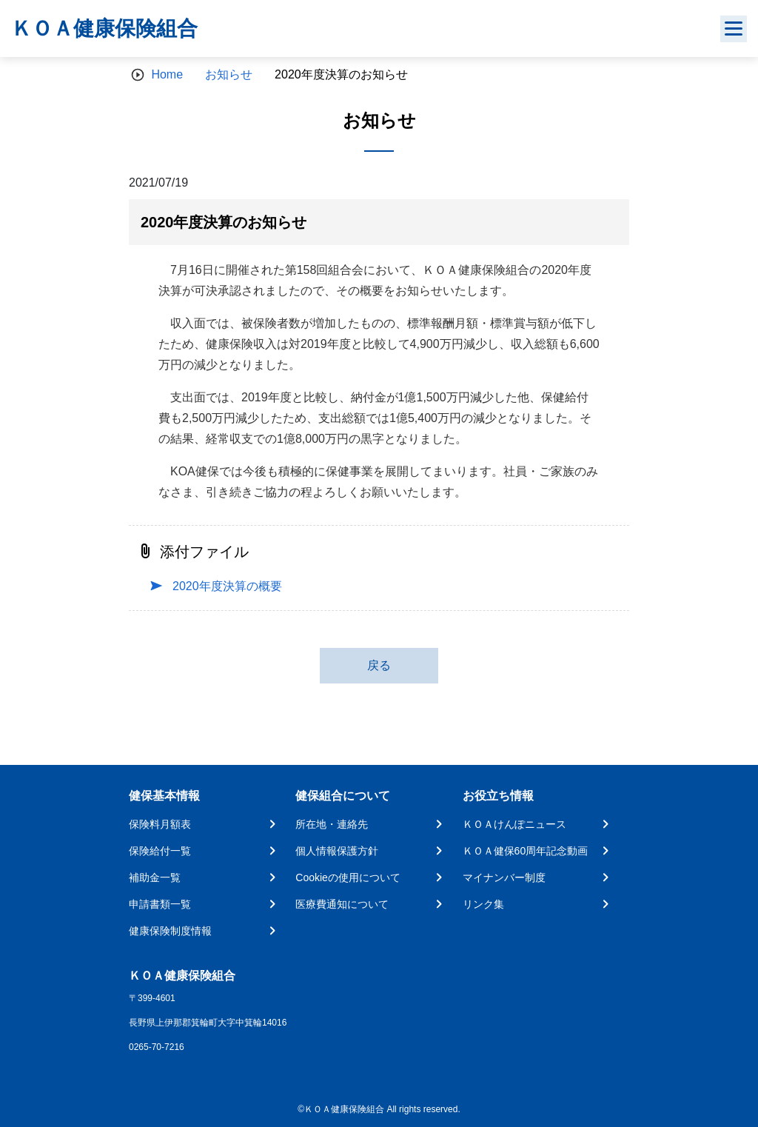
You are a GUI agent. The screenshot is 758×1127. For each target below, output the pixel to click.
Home (167, 74)
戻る (379, 665)
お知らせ (228, 74)
